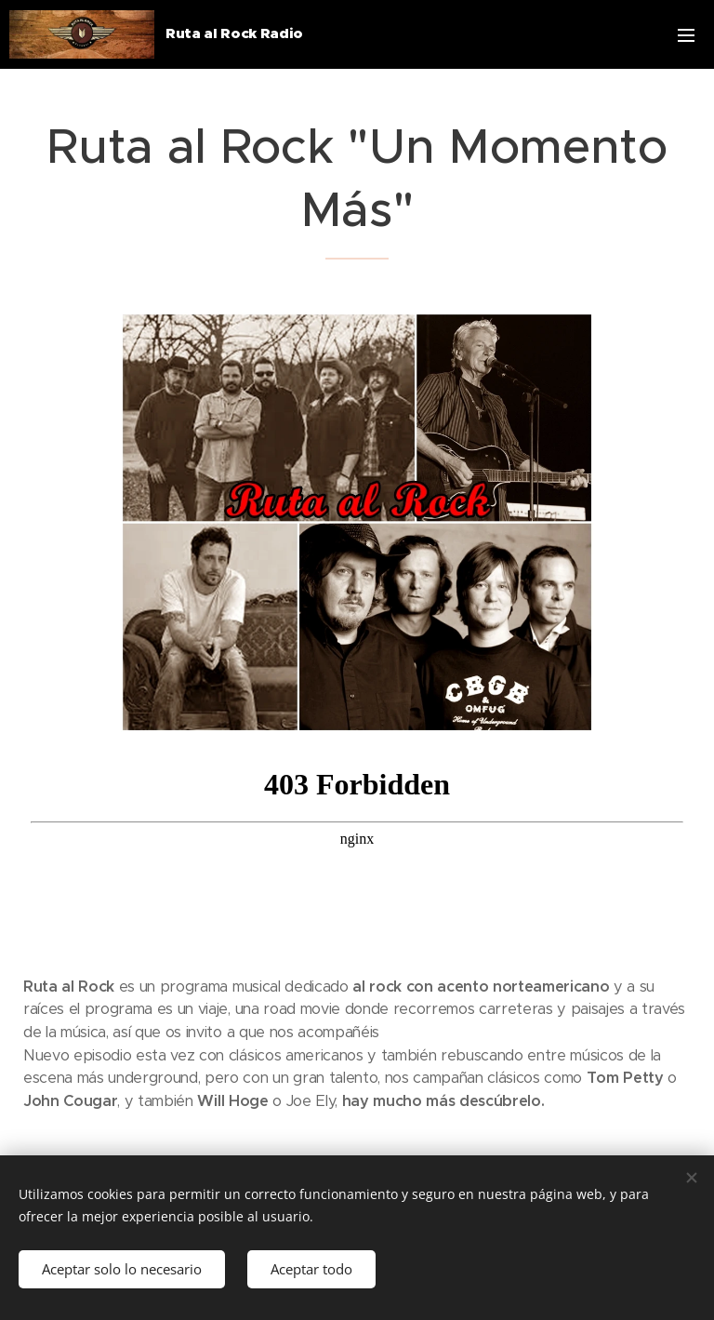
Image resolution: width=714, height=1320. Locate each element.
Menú (686, 35)
